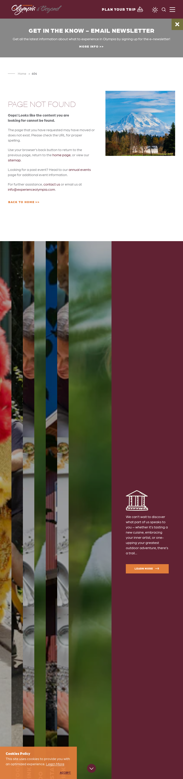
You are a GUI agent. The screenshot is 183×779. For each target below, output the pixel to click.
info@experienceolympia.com (31, 189)
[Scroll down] (91, 768)
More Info (88, 46)
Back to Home (21, 202)
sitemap (14, 160)
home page (61, 155)
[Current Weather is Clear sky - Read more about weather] (155, 10)
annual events (80, 169)
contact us (51, 184)
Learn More (147, 568)
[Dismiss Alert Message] (177, 24)
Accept (65, 772)
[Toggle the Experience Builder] (123, 9)
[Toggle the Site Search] (164, 9)
